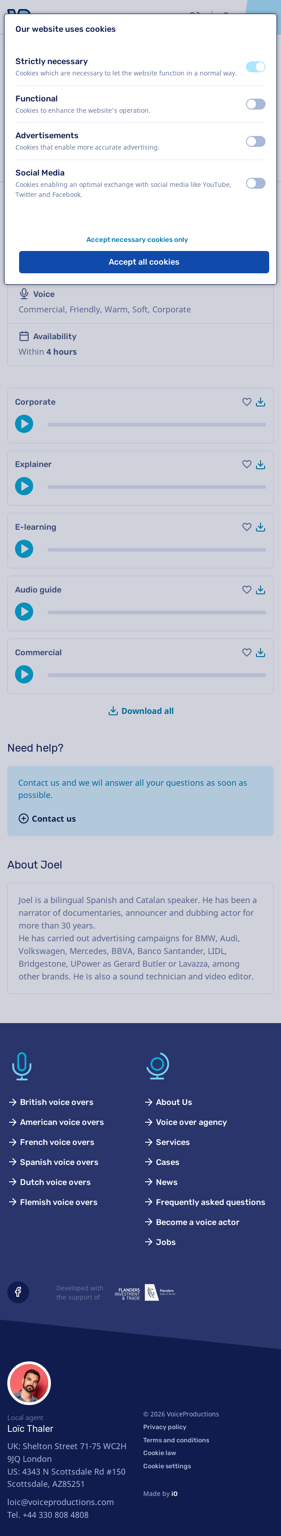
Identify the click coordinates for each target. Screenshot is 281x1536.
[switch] (256, 66)
